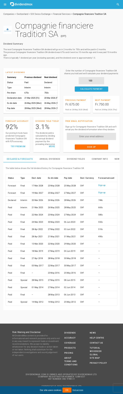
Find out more (78, 390)
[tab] (19, 159)
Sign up (101, 185)
